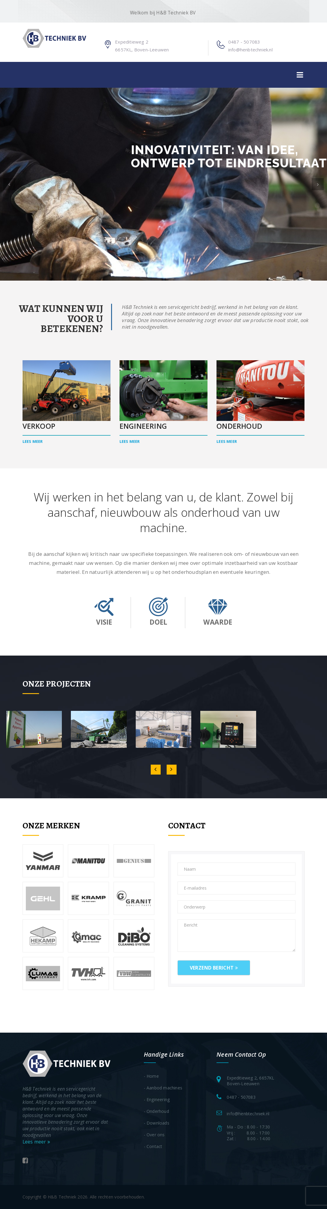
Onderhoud (239, 426)
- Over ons (154, 1134)
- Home (151, 1076)
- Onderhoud (156, 1111)
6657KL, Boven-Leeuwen (142, 50)
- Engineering (157, 1099)
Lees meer (33, 441)
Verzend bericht (214, 967)
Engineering (143, 426)
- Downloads (156, 1123)
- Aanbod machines (163, 1088)
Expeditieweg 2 (131, 42)
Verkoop (39, 426)
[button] (9, 184)
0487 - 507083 (244, 42)
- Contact (153, 1146)
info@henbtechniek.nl (250, 50)
